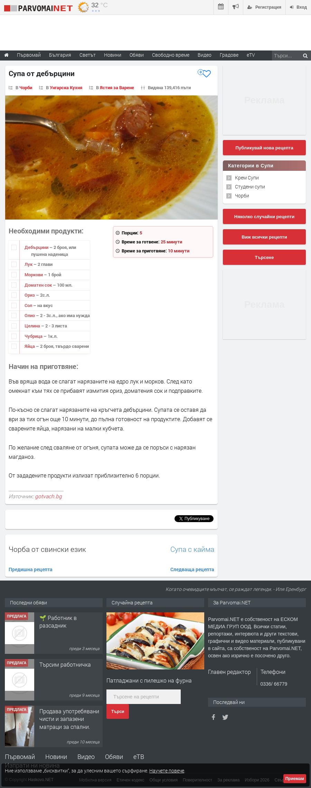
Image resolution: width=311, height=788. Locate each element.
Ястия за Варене (117, 87)
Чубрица (34, 336)
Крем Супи (247, 177)
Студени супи (250, 186)
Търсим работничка (65, 711)
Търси (117, 711)
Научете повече (166, 770)
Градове (229, 55)
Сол (29, 305)
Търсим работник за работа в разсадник (65, 621)
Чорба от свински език (47, 549)
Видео (86, 756)
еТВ (138, 756)
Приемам (294, 778)
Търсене (264, 257)
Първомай (20, 756)
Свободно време (170, 55)
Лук (29, 264)
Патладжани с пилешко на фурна (149, 680)
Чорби (25, 87)
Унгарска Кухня (66, 87)
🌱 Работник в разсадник (58, 668)
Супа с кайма (192, 549)
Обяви (114, 756)
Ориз (30, 295)
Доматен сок (39, 285)
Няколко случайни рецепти (264, 216)
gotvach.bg (48, 496)
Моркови (34, 274)
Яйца (30, 346)
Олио (30, 315)
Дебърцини (37, 247)
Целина (33, 326)
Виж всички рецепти (264, 237)
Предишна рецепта (31, 569)
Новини (112, 55)
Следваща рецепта (192, 569)
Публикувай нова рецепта (264, 147)
